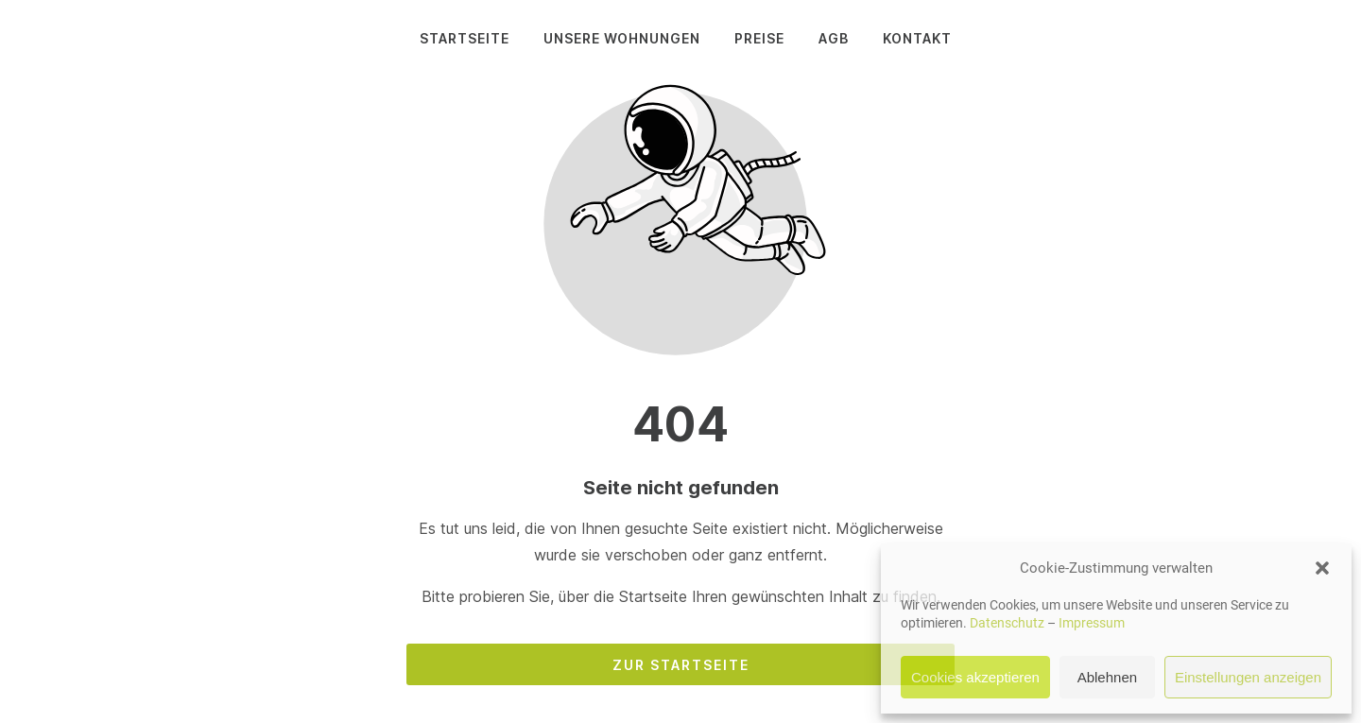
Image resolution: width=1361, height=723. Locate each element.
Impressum (1092, 622)
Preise (759, 38)
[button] (1322, 568)
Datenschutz (1007, 622)
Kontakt (917, 38)
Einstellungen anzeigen (1248, 677)
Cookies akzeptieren (975, 677)
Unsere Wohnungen (621, 38)
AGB (833, 38)
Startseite (464, 38)
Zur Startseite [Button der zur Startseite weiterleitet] (680, 665)
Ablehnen (1107, 677)
